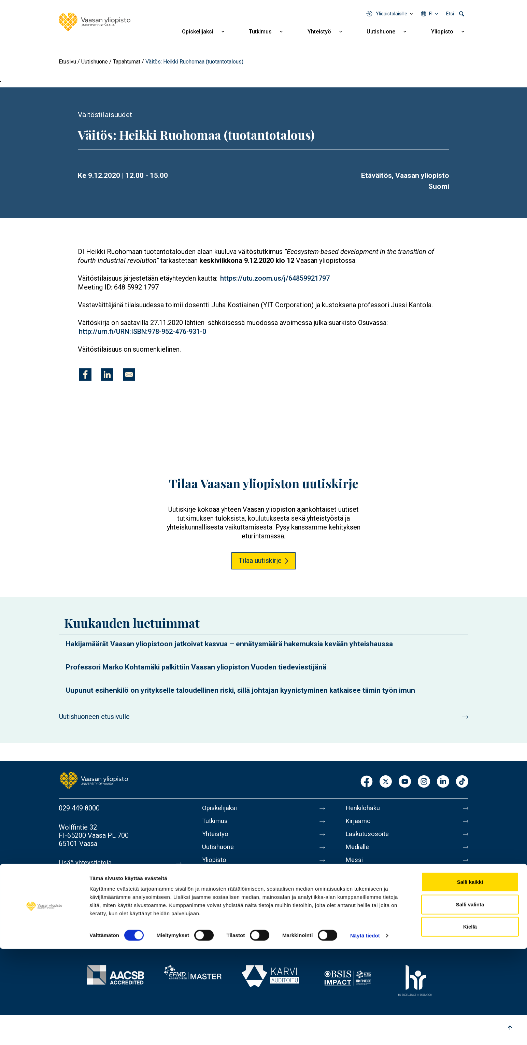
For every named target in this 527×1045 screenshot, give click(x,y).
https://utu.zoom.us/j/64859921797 (275, 278)
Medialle (358, 851)
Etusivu (67, 61)
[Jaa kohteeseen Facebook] (85, 374)
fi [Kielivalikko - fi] (430, 13)
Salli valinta (470, 1000)
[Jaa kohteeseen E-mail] (129, 374)
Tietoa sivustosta (371, 880)
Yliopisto (442, 31)
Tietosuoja (361, 894)
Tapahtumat (126, 61)
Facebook (366, 782)
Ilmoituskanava (367, 923)
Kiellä (470, 1023)
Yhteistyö (319, 31)
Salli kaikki (470, 978)
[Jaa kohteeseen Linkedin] (107, 374)
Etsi (450, 13)
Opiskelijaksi (197, 31)
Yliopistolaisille (391, 13)
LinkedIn (443, 782)
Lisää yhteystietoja (86, 863)
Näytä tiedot (365, 1031)
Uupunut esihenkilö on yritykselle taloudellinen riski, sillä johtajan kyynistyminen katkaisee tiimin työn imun (240, 690)
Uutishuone (381, 31)
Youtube (405, 782)
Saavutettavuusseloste (379, 908)
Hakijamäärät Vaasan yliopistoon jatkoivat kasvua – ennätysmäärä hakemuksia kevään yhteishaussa (229, 644)
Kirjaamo (358, 822)
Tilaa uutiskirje (260, 560)
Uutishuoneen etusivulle (94, 716)
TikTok (462, 782)
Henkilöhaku (363, 808)
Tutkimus (260, 31)
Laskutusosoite (368, 837)
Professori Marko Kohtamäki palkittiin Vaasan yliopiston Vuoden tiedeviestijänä (196, 667)
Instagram (424, 782)
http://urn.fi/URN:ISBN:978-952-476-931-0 (142, 331)
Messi (354, 865)
